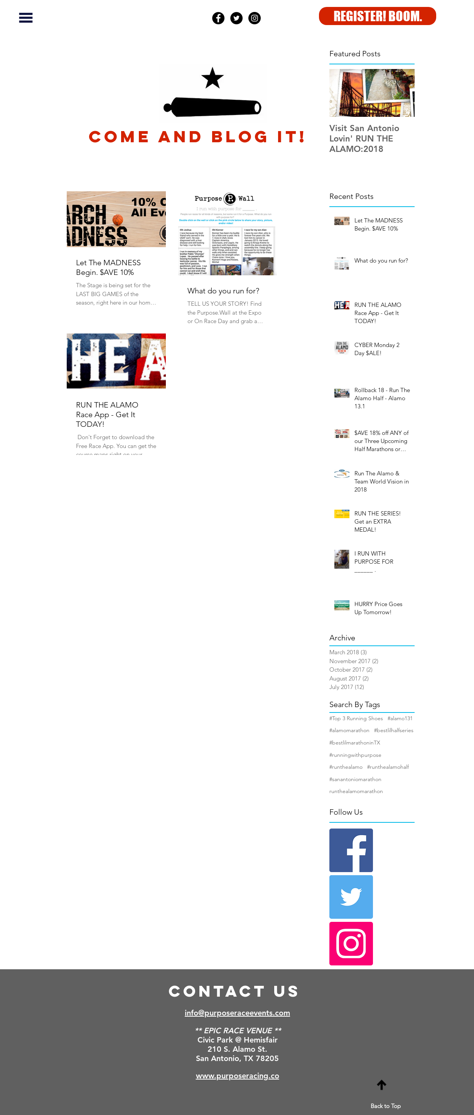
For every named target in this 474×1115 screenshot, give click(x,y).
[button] (26, 18)
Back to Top (386, 1106)
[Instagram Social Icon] (351, 943)
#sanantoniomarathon (355, 779)
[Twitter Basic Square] (351, 897)
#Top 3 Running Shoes (356, 718)
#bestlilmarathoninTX (354, 742)
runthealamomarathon (356, 791)
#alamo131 (400, 718)
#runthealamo (346, 766)
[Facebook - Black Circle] (218, 18)
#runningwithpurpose (355, 754)
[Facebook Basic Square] (351, 850)
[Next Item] (402, 93)
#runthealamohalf (388, 766)
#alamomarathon (349, 730)
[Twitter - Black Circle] (236, 18)
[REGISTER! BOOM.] (377, 16)
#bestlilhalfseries (393, 730)
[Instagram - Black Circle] (254, 18)
